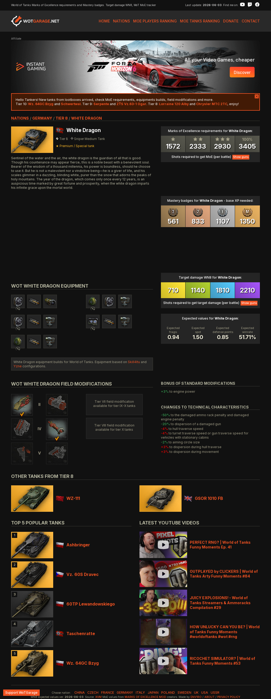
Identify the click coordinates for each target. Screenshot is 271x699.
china (79, 693)
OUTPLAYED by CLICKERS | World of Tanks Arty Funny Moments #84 (224, 573)
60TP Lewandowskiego (85, 604)
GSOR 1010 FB (203, 498)
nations (20, 118)
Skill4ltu (134, 362)
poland (168, 693)
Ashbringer (73, 544)
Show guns (241, 157)
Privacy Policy (228, 697)
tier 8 (62, 118)
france (107, 693)
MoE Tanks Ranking (200, 21)
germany (42, 118)
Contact (251, 21)
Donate (230, 21)
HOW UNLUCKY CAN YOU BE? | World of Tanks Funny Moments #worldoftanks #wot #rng (225, 632)
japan (153, 693)
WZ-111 (68, 498)
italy (140, 693)
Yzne (17, 366)
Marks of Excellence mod (145, 697)
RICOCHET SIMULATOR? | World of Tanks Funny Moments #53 (222, 660)
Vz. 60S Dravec (77, 574)
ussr (215, 693)
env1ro (196, 697)
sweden (184, 693)
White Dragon (86, 118)
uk (196, 693)
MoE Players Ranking (155, 21)
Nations (121, 21)
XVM (98, 697)
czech (92, 693)
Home (104, 21)
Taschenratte (75, 633)
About (209, 697)
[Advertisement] (82, 230)
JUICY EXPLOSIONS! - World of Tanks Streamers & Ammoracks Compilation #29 (220, 602)
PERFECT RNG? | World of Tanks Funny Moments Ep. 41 (220, 544)
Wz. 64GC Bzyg (77, 663)
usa (204, 693)
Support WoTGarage (21, 693)
